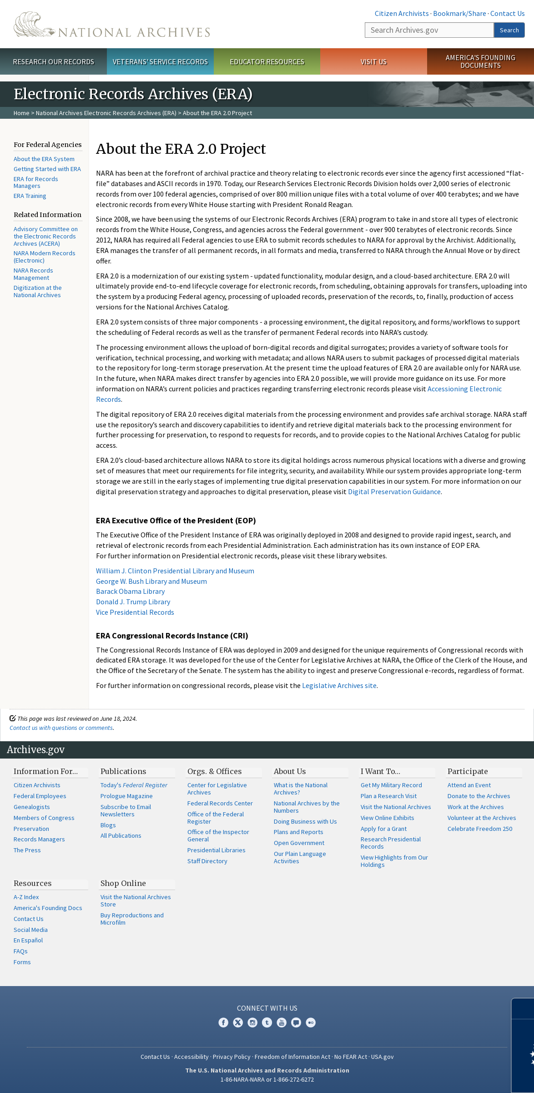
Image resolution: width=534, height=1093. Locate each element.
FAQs (21, 951)
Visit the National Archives (396, 807)
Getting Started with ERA (47, 169)
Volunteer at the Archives (482, 818)
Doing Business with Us (305, 821)
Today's (134, 785)
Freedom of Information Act (292, 1057)
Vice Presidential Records (135, 612)
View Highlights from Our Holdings (394, 861)
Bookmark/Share (459, 13)
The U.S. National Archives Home (112, 24)
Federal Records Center (220, 803)
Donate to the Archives (479, 796)
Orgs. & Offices (214, 771)
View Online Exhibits (387, 818)
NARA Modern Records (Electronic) (45, 256)
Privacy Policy (232, 1057)
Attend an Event (469, 785)
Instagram (252, 1022)
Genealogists (32, 807)
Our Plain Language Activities (300, 857)
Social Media (31, 930)
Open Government (299, 843)
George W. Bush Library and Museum (151, 581)
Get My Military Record (391, 785)
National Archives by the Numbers (307, 807)
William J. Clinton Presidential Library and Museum (175, 570)
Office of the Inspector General (218, 835)
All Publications (121, 835)
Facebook (223, 1022)
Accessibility (191, 1057)
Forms (22, 962)
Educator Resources (267, 61)
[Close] (523, 1008)
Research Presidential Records (391, 842)
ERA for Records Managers (36, 182)
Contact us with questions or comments (61, 728)
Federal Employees (40, 796)
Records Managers (39, 839)
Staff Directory (207, 861)
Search (509, 30)
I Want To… (380, 771)
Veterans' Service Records (160, 61)
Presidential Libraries (216, 850)
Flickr (310, 1022)
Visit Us (374, 61)
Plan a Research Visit (389, 796)
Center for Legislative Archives (217, 788)
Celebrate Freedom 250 (480, 829)
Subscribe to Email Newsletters (126, 810)
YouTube (281, 1022)
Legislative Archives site (339, 685)
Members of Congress (44, 818)
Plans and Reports (298, 832)
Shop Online (123, 883)
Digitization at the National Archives (38, 291)
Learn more (453, 1077)
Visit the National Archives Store (136, 900)
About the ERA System (44, 159)
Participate (468, 771)
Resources (33, 883)
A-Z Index (26, 897)
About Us (290, 771)
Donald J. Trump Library (133, 601)
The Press (27, 850)
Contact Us (507, 13)
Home (22, 113)
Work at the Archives (476, 807)
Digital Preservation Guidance (394, 491)
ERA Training (30, 196)
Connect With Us (267, 1007)
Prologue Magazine (127, 796)
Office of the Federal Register (215, 817)
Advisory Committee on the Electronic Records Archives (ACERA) (46, 236)
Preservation (31, 829)
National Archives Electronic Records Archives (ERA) (106, 113)
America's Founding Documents (480, 61)
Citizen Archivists (402, 13)
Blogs (108, 825)
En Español (28, 940)
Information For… (46, 771)
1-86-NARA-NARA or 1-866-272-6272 (267, 1079)
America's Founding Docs (48, 908)
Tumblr (267, 1022)
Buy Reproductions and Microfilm (132, 918)
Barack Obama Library (130, 591)
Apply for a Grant (384, 829)
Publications (123, 771)
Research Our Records (53, 61)
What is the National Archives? (300, 788)
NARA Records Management (33, 274)
